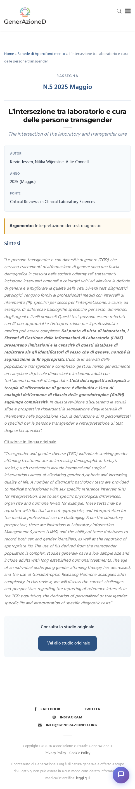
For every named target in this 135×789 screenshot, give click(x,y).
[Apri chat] (121, 775)
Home (9, 54)
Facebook (47, 709)
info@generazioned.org (67, 725)
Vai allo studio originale (68, 643)
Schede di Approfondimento (41, 54)
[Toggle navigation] (127, 11)
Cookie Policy (80, 753)
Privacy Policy (55, 753)
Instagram (67, 717)
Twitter (92, 709)
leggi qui (83, 778)
